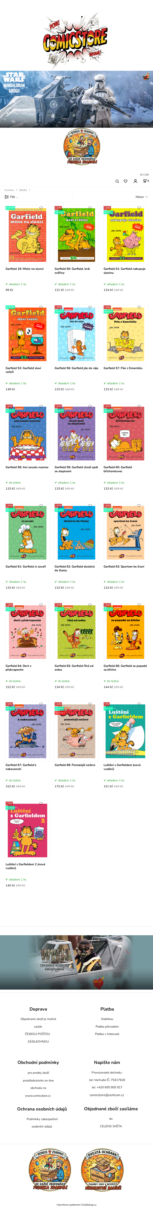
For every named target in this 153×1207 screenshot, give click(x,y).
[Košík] (146, 181)
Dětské (23, 190)
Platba (107, 1009)
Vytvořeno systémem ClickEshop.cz (76, 1204)
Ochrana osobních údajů (42, 1109)
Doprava (38, 1009)
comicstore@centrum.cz (107, 1095)
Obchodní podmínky (38, 1062)
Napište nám (107, 1062)
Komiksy (9, 190)
